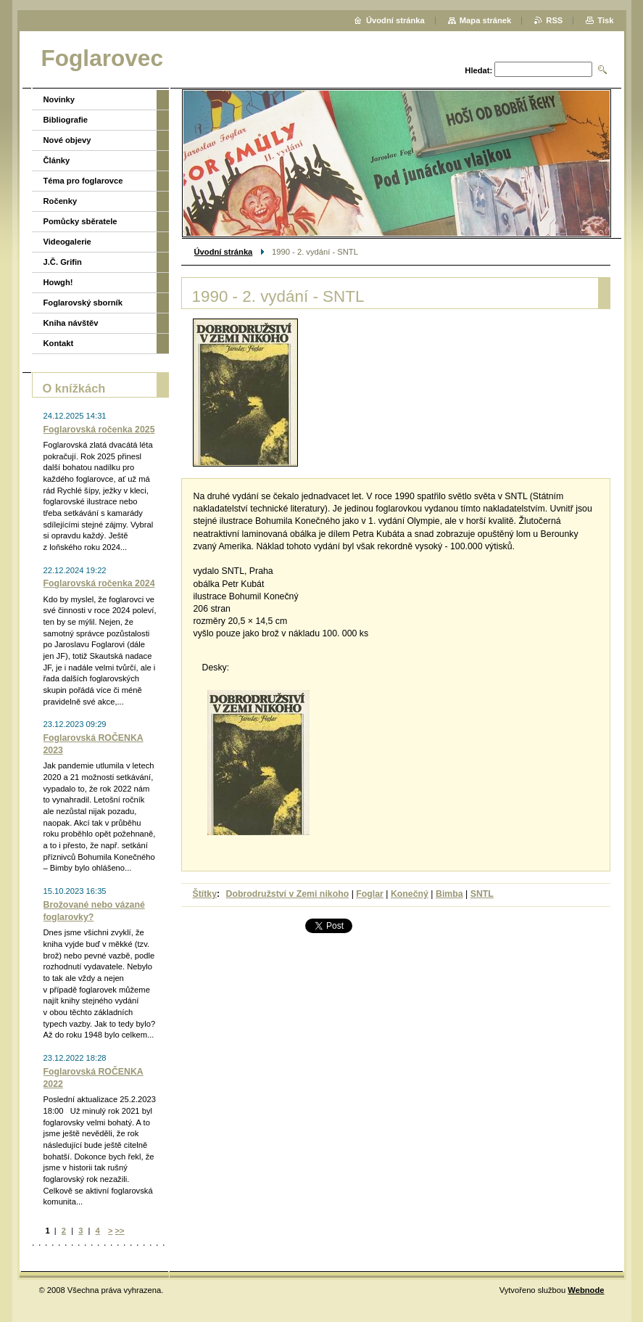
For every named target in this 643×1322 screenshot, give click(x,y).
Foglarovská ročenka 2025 (99, 429)
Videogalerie (67, 241)
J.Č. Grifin (62, 262)
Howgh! (58, 282)
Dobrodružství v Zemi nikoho (287, 894)
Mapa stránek (486, 20)
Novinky (59, 99)
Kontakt (58, 343)
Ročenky (60, 201)
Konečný (409, 894)
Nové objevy (67, 140)
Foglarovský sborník (83, 302)
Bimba (449, 894)
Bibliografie (65, 119)
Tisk (605, 20)
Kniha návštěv (71, 323)
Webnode (586, 1290)
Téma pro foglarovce (83, 180)
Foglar (369, 894)
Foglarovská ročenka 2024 (99, 583)
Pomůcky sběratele (80, 221)
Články (56, 160)
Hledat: (478, 70)
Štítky (205, 894)
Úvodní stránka (223, 251)
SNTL (482, 894)
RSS (554, 20)
